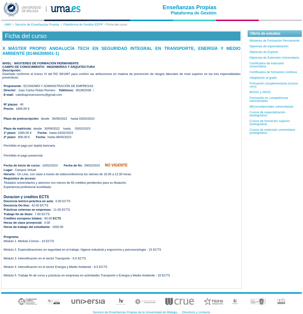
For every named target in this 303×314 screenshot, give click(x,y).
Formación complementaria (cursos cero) (274, 85)
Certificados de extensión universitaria (267, 64)
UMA (7, 24)
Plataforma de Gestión (194, 13)
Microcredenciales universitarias (271, 106)
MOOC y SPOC (260, 92)
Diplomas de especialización (269, 46)
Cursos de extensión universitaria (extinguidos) (272, 131)
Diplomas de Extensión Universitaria (274, 57)
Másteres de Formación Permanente (274, 40)
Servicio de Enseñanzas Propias (37, 24)
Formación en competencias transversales (269, 99)
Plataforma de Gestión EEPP (83, 24)
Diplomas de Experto (264, 52)
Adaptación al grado (263, 77)
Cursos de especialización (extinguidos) (267, 113)
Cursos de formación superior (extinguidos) (270, 122)
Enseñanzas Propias (190, 7)
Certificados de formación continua (273, 72)
